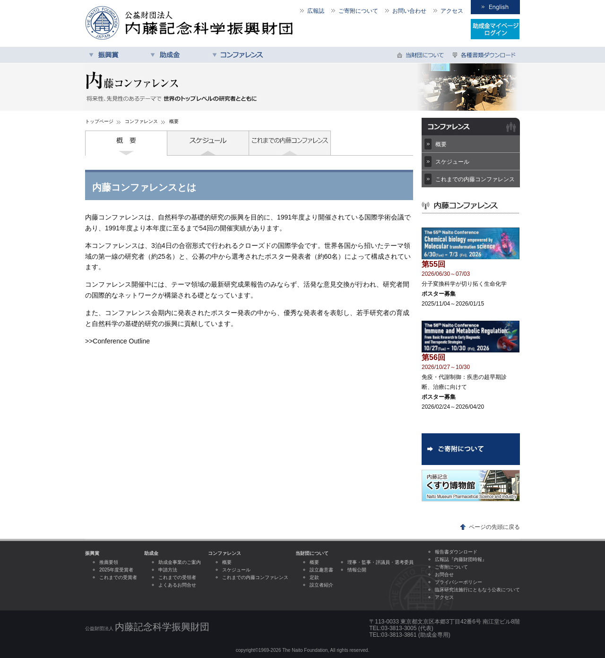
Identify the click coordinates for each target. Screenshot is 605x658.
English (495, 7)
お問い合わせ (409, 11)
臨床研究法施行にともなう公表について (477, 589)
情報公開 (356, 569)
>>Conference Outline (117, 341)
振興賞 (116, 55)
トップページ (99, 121)
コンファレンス (238, 55)
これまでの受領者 (177, 577)
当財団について (421, 55)
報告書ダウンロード (456, 551)
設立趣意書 (321, 569)
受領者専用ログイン (495, 29)
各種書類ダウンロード (484, 55)
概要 (126, 143)
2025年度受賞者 (116, 569)
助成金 (177, 55)
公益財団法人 (147, 627)
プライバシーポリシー (458, 582)
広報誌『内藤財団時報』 (461, 559)
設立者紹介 (321, 585)
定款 (314, 577)
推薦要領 (108, 562)
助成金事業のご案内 (179, 562)
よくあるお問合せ (177, 585)
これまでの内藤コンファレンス (290, 143)
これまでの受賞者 (118, 577)
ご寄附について (358, 11)
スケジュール (208, 143)
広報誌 (315, 11)
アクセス (452, 11)
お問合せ (444, 574)
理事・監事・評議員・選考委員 (380, 562)
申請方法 (167, 569)
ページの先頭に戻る (494, 527)
